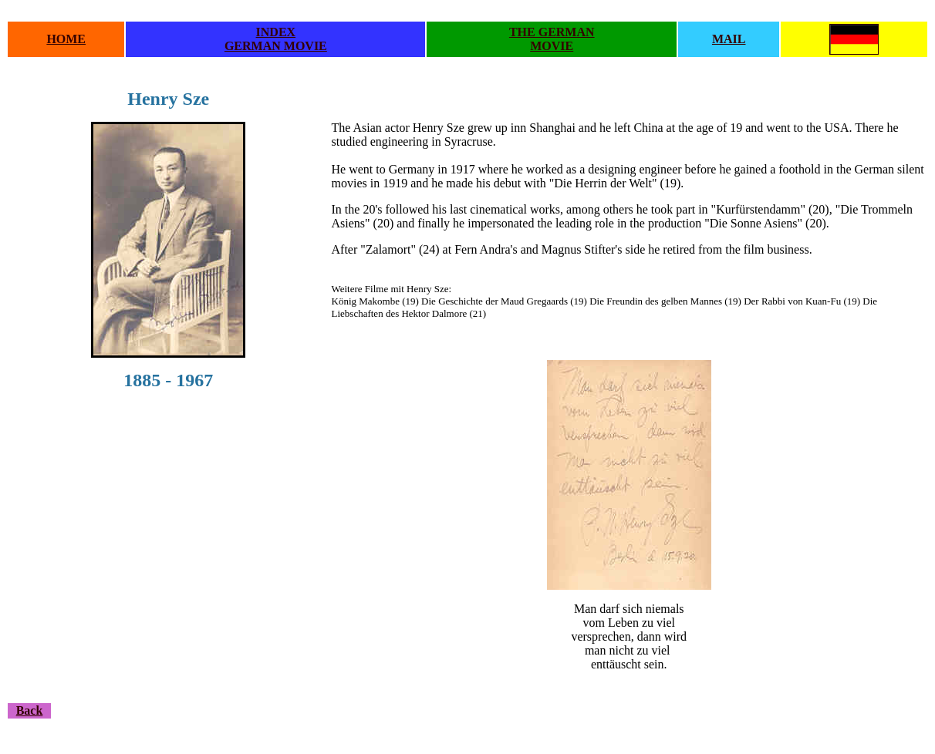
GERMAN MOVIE (275, 45)
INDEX (276, 32)
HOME (66, 38)
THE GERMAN (552, 32)
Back (29, 710)
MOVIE (551, 45)
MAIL (729, 38)
